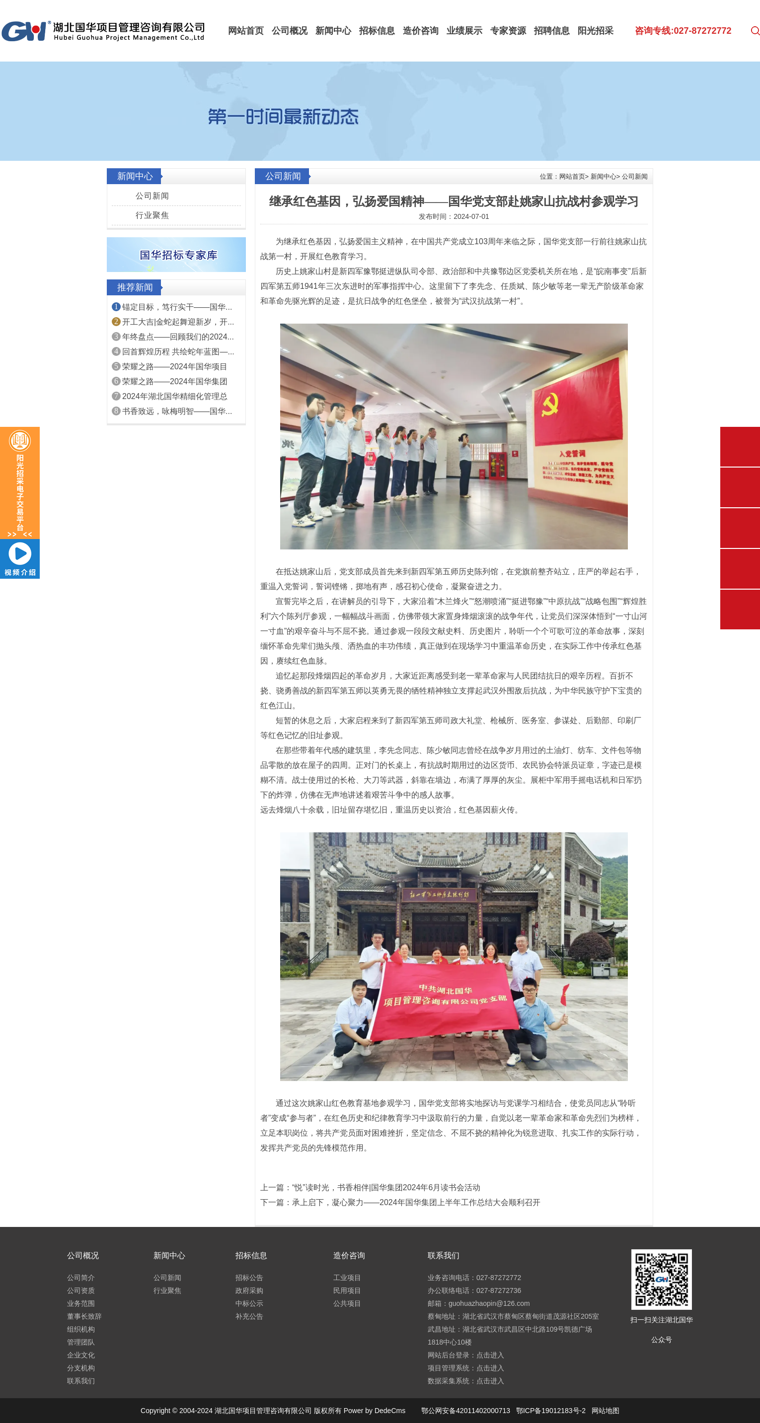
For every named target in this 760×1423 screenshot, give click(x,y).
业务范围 (81, 1303)
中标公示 (249, 1303)
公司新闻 (152, 196)
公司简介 (81, 1278)
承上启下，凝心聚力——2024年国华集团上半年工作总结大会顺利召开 (416, 1202)
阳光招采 (595, 31)
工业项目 (347, 1278)
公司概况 (289, 31)
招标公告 (249, 1278)
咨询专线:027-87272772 (683, 31)
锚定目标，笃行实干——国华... (177, 307)
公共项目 (347, 1303)
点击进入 (490, 1355)
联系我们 (81, 1381)
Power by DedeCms (375, 1411)
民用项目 (347, 1290)
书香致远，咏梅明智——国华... (177, 411)
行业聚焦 (152, 215)
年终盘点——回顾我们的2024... (178, 337)
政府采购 (249, 1290)
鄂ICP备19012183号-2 (551, 1411)
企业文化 (81, 1355)
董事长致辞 (84, 1316)
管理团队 (81, 1342)
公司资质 (81, 1290)
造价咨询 (421, 31)
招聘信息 (552, 31)
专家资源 (508, 31)
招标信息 (377, 31)
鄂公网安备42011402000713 (465, 1411)
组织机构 (81, 1329)
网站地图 (605, 1411)
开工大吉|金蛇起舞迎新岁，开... (178, 322)
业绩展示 (464, 31)
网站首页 (246, 31)
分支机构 (81, 1368)
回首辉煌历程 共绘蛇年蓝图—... (178, 351)
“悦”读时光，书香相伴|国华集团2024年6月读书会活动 (386, 1187)
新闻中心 (333, 31)
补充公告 (249, 1316)
